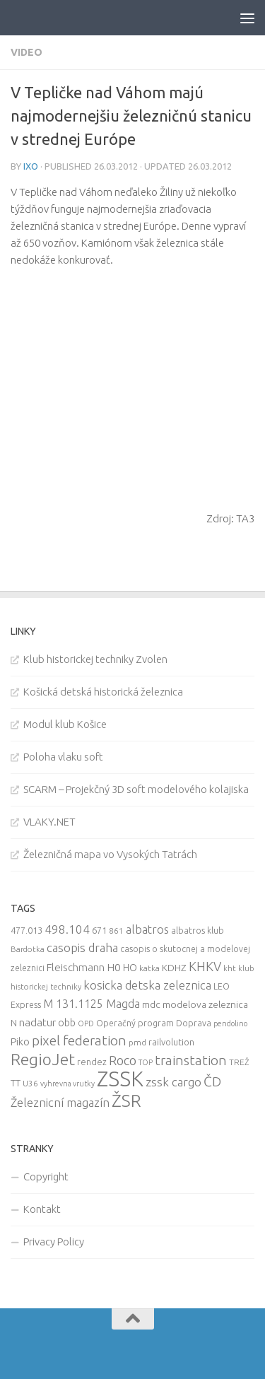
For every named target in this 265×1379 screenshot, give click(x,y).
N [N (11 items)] (14, 1023)
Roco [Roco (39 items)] (122, 1060)
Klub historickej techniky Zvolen (95, 659)
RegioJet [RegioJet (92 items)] (43, 1059)
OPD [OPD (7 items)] (86, 1023)
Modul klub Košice (65, 724)
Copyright (46, 1176)
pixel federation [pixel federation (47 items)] (79, 1040)
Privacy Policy (53, 1242)
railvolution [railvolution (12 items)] (171, 1042)
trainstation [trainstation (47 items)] (191, 1060)
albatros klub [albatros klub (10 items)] (197, 930)
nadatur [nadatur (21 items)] (37, 1022)
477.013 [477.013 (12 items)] (26, 930)
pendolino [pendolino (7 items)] (230, 1023)
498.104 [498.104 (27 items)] (67, 929)
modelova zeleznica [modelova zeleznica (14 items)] (205, 1004)
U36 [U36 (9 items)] (30, 1083)
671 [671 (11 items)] (99, 930)
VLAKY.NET (49, 822)
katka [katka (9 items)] (149, 968)
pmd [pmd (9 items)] (137, 1042)
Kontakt (42, 1209)
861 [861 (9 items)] (116, 930)
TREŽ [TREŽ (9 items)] (239, 1062)
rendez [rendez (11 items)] (92, 1062)
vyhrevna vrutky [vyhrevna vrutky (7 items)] (67, 1083)
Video (26, 52)
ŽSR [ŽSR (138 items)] (126, 1100)
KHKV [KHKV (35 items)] (205, 966)
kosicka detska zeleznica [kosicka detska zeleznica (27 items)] (147, 985)
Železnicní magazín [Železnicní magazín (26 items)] (60, 1102)
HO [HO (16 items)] (130, 967)
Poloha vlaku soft (63, 757)
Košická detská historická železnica (103, 692)
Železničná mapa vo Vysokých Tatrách (110, 854)
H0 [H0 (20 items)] (114, 967)
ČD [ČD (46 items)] (212, 1081)
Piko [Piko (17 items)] (20, 1041)
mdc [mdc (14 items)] (151, 1004)
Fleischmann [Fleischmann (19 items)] (76, 967)
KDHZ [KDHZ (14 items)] (174, 967)
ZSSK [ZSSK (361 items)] (120, 1079)
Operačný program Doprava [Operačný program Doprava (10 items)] (153, 1023)
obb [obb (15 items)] (67, 1022)
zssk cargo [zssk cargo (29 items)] (173, 1081)
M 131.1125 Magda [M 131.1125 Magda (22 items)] (91, 1003)
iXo (30, 166)
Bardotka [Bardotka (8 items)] (28, 949)
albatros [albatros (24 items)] (147, 929)
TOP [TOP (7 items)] (146, 1062)
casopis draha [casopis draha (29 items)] (82, 947)
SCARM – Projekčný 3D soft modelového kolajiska (136, 789)
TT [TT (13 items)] (15, 1082)
